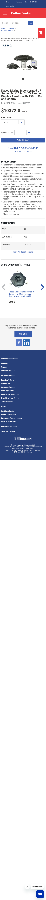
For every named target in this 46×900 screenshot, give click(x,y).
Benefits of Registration (10, 398)
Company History (7, 371)
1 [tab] (23, 79)
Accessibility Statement (34, 447)
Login (32, 33)
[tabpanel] (23, 62)
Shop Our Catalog (8, 431)
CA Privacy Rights (20, 452)
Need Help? (14, 148)
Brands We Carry (7, 380)
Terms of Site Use (9, 447)
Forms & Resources (8, 415)
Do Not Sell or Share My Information (16, 450)
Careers (4, 367)
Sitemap (29, 452)
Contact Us (5, 384)
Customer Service (8, 387)
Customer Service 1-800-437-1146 (26, 2)
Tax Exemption (7, 401)
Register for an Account (10, 394)
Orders (8, 2)
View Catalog (10, 6)
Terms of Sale (20, 447)
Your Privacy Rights (35, 450)
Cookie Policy (29, 448)
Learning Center (7, 391)
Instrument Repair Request (11, 418)
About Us (4, 363)
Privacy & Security (18, 448)
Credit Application (8, 411)
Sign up (23, 334)
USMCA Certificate (8, 422)
